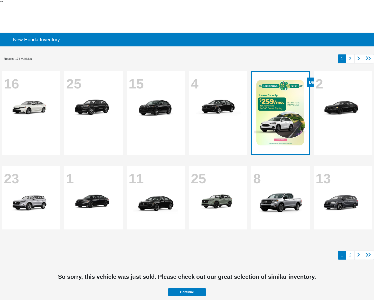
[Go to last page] (368, 58)
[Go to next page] (358, 58)
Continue (187, 292)
